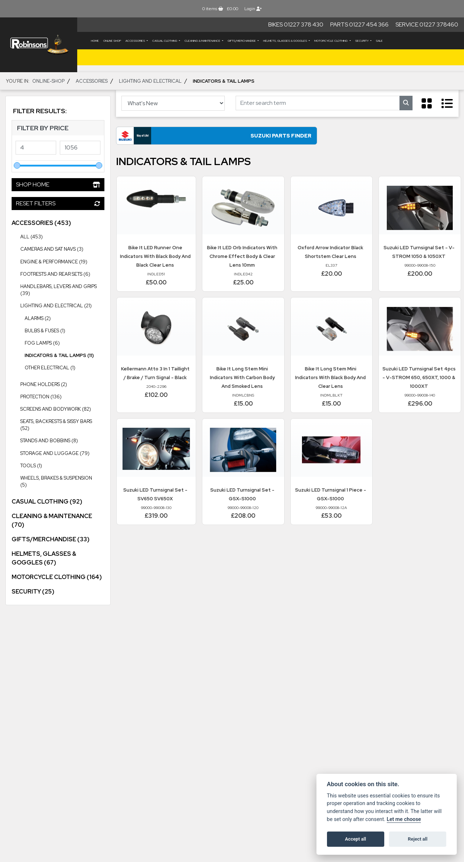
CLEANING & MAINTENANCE (203, 40)
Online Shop (112, 40)
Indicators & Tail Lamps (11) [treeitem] (59, 355)
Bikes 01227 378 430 (295, 24)
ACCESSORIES (135, 40)
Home (95, 40)
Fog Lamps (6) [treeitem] (42, 343)
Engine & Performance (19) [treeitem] (62, 261)
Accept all (355, 839)
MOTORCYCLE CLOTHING (331, 40)
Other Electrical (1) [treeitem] (50, 368)
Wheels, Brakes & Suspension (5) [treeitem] (62, 480)
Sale (379, 40)
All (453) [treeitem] (31, 237)
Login (253, 9)
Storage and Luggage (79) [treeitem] (62, 453)
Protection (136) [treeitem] (62, 396)
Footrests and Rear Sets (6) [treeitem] (55, 274)
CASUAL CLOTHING (165, 40)
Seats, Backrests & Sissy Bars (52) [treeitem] (62, 423)
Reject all (417, 839)
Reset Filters (58, 203)
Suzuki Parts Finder (184, 137)
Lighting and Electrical (150, 81)
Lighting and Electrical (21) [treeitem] (62, 305)
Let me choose (404, 819)
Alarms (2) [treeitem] (38, 318)
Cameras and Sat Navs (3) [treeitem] (51, 249)
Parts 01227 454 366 (359, 24)
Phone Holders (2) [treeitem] (43, 384)
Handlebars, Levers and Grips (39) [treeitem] (62, 288)
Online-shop (48, 81)
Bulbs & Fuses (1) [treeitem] (45, 331)
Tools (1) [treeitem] (31, 466)
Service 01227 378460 (426, 24)
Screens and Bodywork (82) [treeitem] (62, 408)
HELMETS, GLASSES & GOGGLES (285, 40)
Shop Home (58, 184)
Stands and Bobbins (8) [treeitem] (49, 441)
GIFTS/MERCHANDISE (242, 40)
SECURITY (362, 40)
